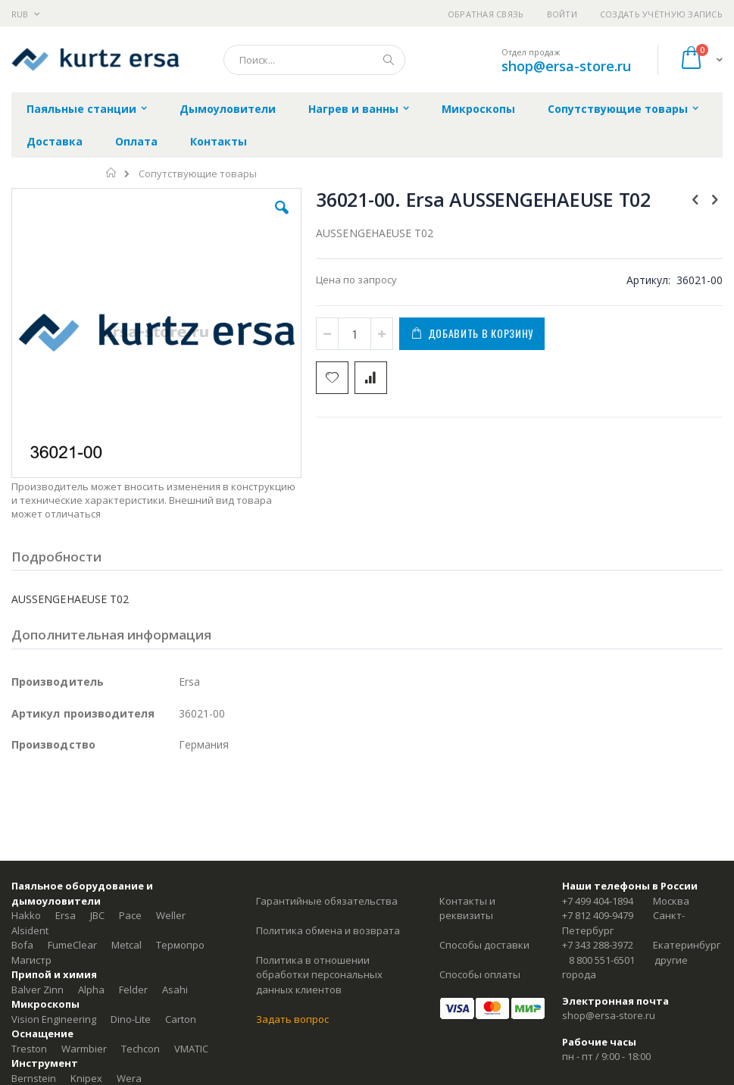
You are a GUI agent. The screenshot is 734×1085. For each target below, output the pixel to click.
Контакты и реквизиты (467, 908)
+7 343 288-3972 (597, 945)
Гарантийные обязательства (327, 901)
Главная (111, 172)
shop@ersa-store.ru (566, 66)
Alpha (91, 989)
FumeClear (72, 945)
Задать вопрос (292, 1019)
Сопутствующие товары (198, 174)
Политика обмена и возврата (328, 930)
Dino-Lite (131, 1019)
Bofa (22, 945)
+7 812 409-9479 (597, 915)
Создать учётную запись (661, 14)
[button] (282, 219)
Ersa (65, 915)
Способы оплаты (479, 974)
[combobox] (314, 60)
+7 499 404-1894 (597, 901)
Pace (130, 915)
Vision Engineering (53, 1019)
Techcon (140, 1048)
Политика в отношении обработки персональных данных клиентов (319, 974)
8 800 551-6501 (602, 960)
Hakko (26, 915)
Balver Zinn (37, 989)
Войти (562, 14)
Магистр (31, 960)
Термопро (180, 945)
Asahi (175, 989)
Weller (171, 915)
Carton (180, 1019)
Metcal (126, 945)
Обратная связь (486, 14)
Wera (129, 1078)
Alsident (29, 930)
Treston (29, 1048)
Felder (133, 989)
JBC (97, 915)
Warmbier (84, 1048)
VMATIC (191, 1048)
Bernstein (33, 1078)
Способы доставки (484, 945)
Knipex (86, 1078)
